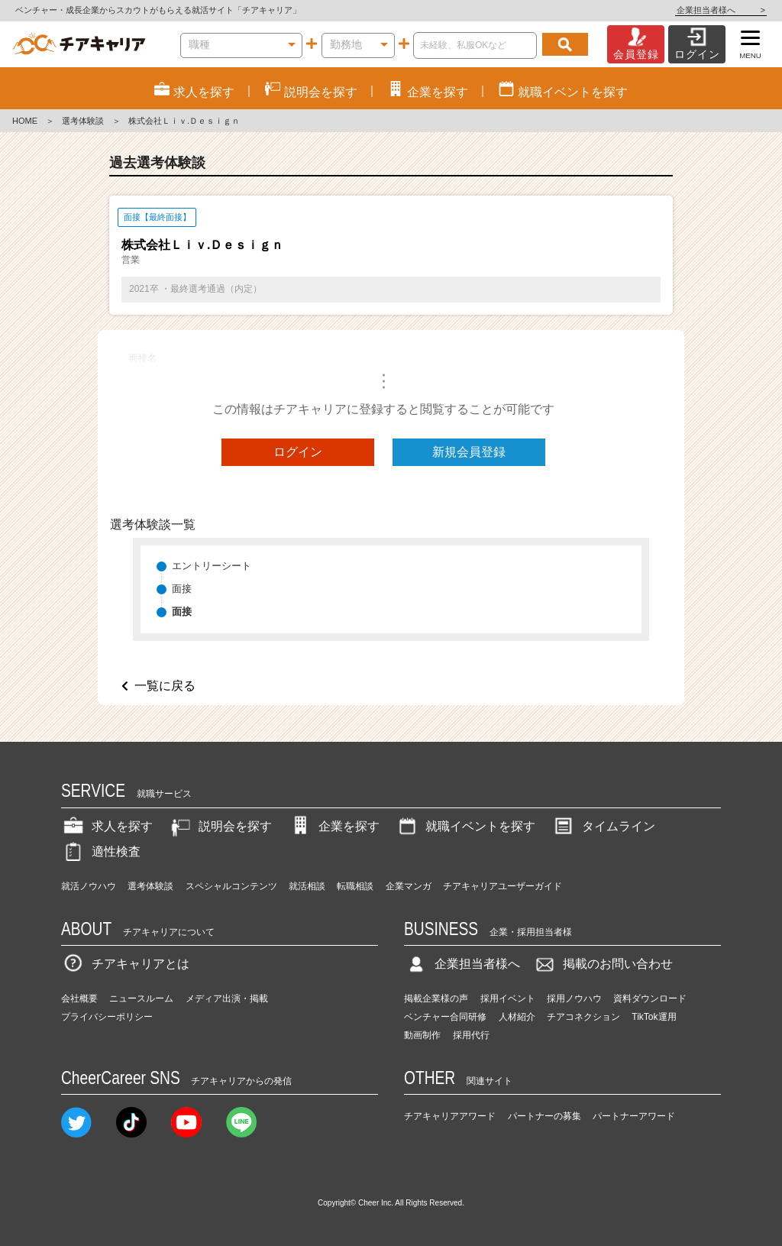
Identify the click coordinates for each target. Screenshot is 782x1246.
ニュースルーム (141, 998)
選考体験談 (83, 120)
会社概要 (79, 998)
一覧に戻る (165, 685)
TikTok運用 (654, 1016)
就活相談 (307, 886)
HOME (24, 120)
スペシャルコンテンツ (231, 886)
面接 (182, 588)
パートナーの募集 (544, 1116)
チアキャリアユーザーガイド (502, 886)
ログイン (297, 451)
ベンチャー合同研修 (445, 1016)
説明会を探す (220, 826)
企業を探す (334, 826)
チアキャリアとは (125, 964)
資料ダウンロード (650, 998)
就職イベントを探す (465, 826)
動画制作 (422, 1035)
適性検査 (101, 851)
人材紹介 (517, 1016)
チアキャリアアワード (450, 1116)
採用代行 (471, 1035)
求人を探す (107, 826)
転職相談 (355, 886)
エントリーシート (211, 565)
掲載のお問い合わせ (602, 964)
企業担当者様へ (721, 10)
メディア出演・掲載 (227, 998)
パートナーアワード (634, 1116)
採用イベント (507, 998)
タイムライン (603, 826)
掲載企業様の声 (436, 998)
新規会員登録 (469, 451)
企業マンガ (408, 886)
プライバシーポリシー (107, 1016)
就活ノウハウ (88, 886)
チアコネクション (583, 1016)
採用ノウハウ (574, 998)
